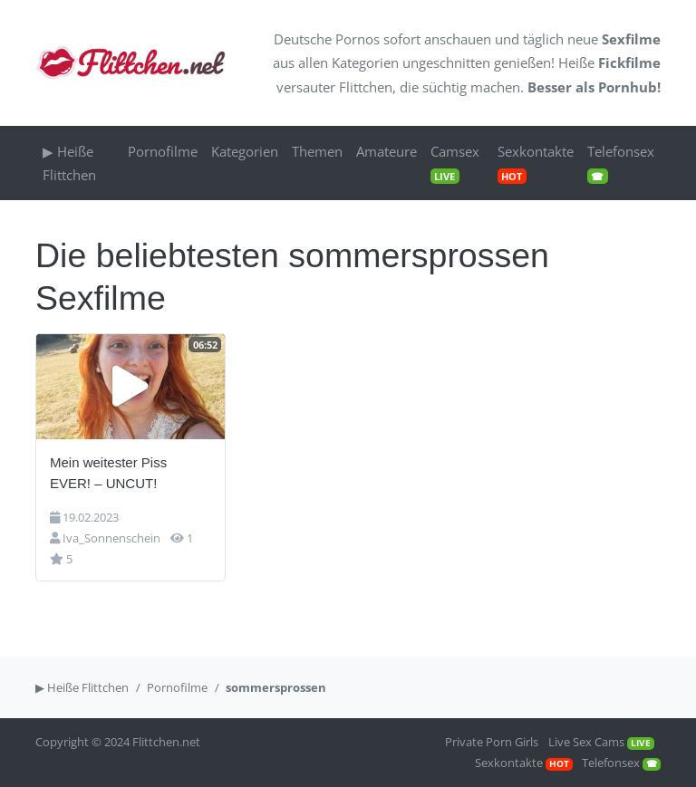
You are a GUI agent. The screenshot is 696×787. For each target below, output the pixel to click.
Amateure (386, 151)
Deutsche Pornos (327, 39)
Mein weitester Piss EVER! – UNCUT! (108, 473)
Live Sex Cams (601, 742)
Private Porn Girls (491, 742)
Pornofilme (163, 151)
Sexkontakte (536, 163)
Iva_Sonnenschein (111, 538)
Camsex (454, 163)
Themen (317, 151)
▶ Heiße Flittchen (69, 163)
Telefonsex (620, 163)
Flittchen (365, 87)
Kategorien (365, 62)
